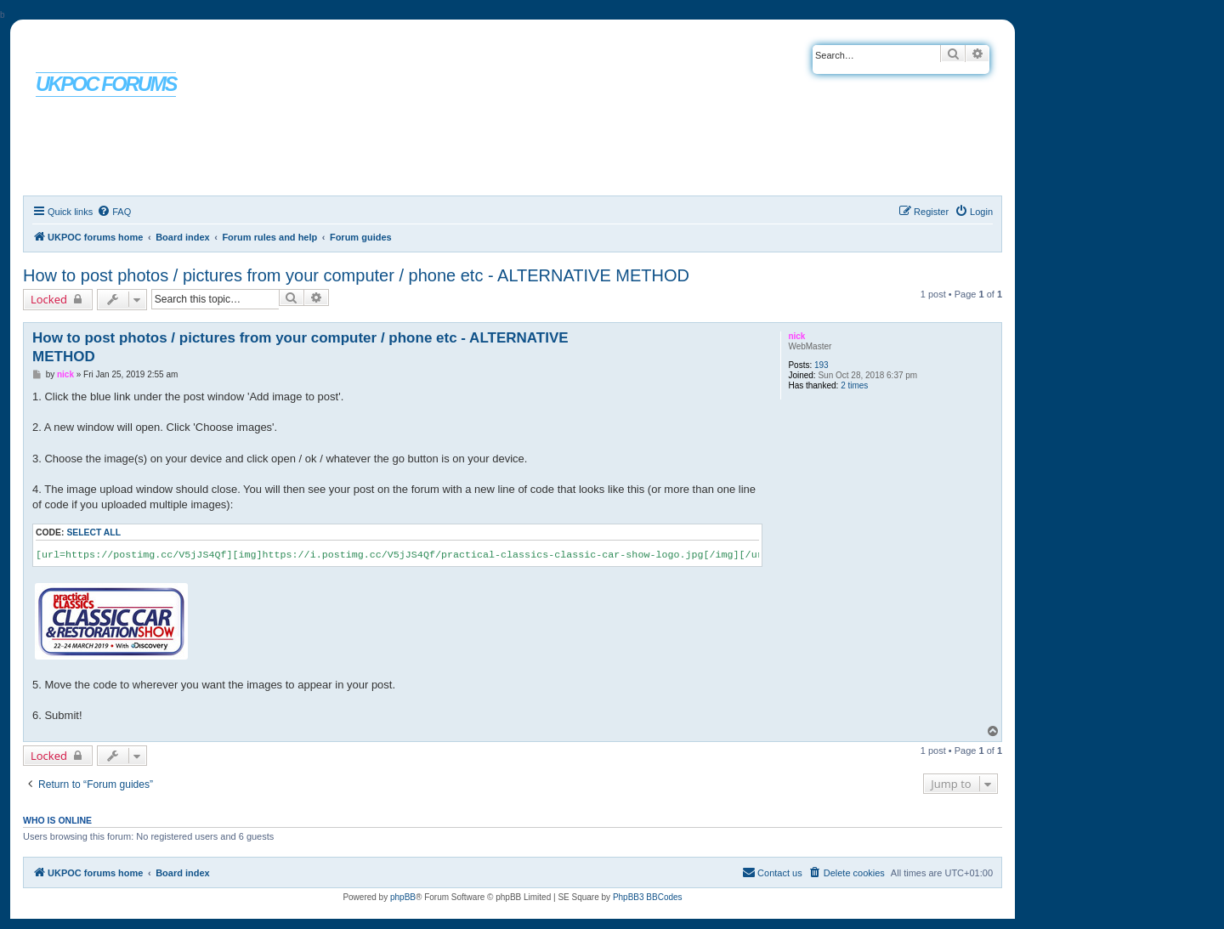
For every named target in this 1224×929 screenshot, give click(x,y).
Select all (93, 532)
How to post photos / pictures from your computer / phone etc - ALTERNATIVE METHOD (356, 275)
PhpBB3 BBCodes (648, 897)
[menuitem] (114, 211)
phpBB (403, 897)
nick (796, 336)
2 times (854, 385)
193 (821, 365)
